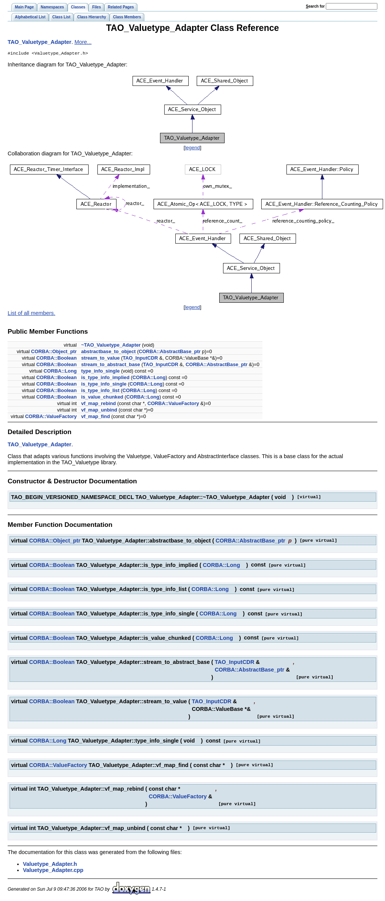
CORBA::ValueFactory (173, 404)
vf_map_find (95, 417)
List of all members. (31, 314)
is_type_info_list (100, 391)
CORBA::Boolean (56, 359)
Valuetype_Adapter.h (50, 863)
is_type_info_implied (105, 378)
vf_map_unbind (99, 410)
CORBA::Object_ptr (53, 352)
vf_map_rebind (98, 404)
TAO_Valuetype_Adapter (39, 42)
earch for (315, 6)
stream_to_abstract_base (110, 365)
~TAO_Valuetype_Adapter (111, 346)
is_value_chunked (102, 397)
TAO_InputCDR (140, 359)
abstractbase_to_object (108, 352)
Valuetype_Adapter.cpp (53, 869)
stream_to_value (100, 359)
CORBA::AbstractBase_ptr (170, 352)
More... (83, 42)
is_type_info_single (103, 385)
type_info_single (100, 372)
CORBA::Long (60, 372)
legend (192, 148)
